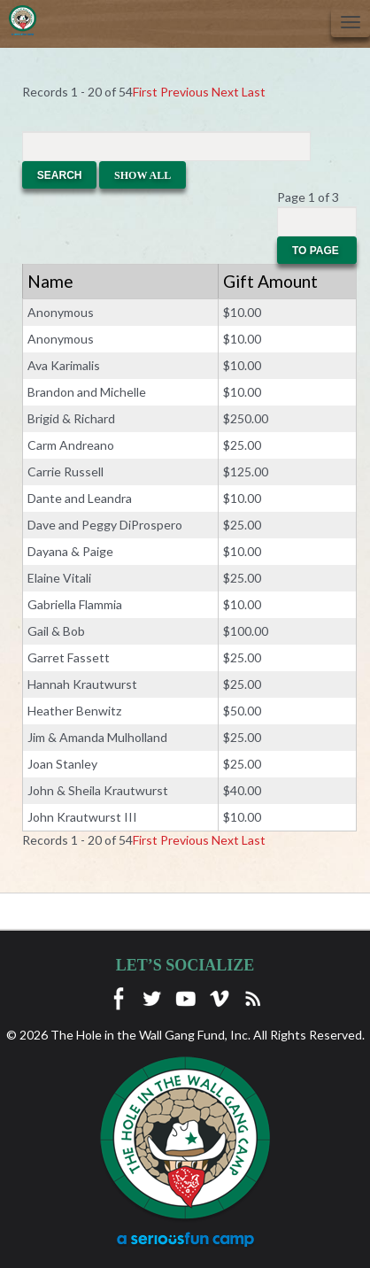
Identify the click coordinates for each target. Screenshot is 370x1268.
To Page (317, 250)
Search (59, 175)
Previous (184, 91)
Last (254, 91)
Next (225, 91)
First (145, 91)
